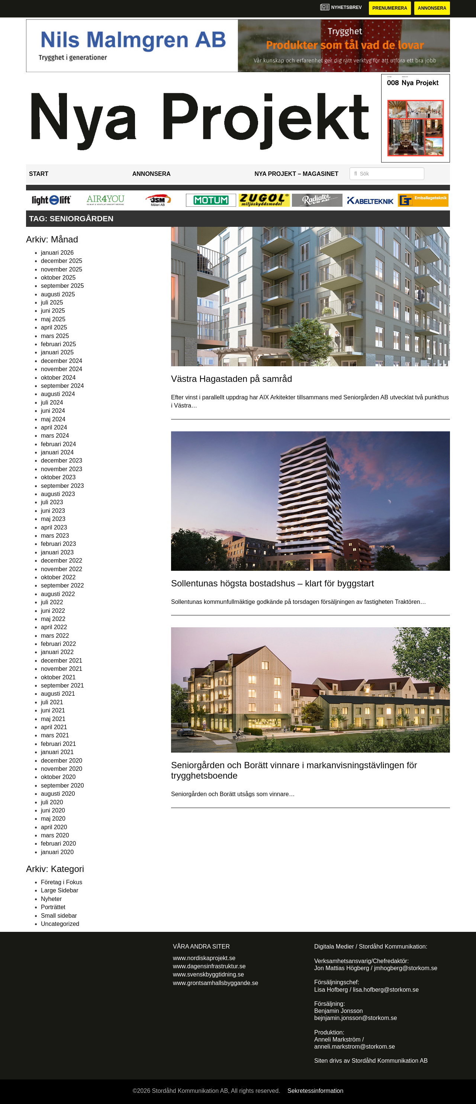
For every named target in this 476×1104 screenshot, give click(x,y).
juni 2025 (53, 311)
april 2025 (54, 327)
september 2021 (62, 685)
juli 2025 (52, 302)
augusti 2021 (58, 694)
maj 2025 (53, 319)
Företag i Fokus (61, 882)
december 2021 (61, 660)
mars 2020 (55, 835)
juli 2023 (52, 502)
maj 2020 (53, 818)
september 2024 (62, 386)
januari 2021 (57, 752)
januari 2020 (57, 852)
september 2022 (62, 585)
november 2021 (61, 669)
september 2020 (62, 785)
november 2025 (61, 269)
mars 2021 (55, 735)
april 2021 (54, 727)
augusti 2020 (58, 794)
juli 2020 (52, 802)
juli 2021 (52, 702)
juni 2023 (53, 511)
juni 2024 (53, 411)
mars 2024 (55, 435)
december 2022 (61, 560)
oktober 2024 (58, 377)
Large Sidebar (59, 891)
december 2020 (61, 760)
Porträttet (53, 907)
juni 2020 (53, 810)
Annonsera (432, 8)
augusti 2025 (58, 294)
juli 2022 (52, 602)
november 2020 (61, 769)
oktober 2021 (58, 677)
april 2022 (54, 627)
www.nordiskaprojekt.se (204, 958)
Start (38, 174)
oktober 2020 (58, 777)
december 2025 (61, 261)
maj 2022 (53, 619)
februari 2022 (58, 644)
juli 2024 (52, 402)
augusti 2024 (58, 394)
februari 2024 (58, 444)
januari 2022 (57, 652)
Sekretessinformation (315, 1091)
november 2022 (61, 569)
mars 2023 (55, 535)
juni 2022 (53, 611)
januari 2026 (57, 253)
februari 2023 (58, 544)
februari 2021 (58, 744)
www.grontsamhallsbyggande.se (215, 983)
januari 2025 (57, 353)
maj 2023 (53, 519)
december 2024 (61, 361)
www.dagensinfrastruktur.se (209, 966)
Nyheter (51, 899)
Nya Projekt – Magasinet (296, 174)
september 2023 (62, 486)
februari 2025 (58, 344)
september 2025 (62, 286)
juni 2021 (53, 710)
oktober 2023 (58, 477)
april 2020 (54, 827)
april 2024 (54, 427)
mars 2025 (55, 336)
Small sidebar (59, 916)
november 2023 (61, 469)
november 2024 (61, 369)
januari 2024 (57, 452)
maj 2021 (53, 719)
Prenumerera (389, 8)
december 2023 (61, 461)
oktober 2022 (58, 577)
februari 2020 (58, 844)
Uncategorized (60, 924)
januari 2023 (57, 552)
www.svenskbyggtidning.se (208, 974)
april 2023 (54, 527)
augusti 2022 (58, 594)
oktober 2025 (58, 277)
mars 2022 (55, 636)
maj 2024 (53, 419)
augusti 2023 (58, 494)
